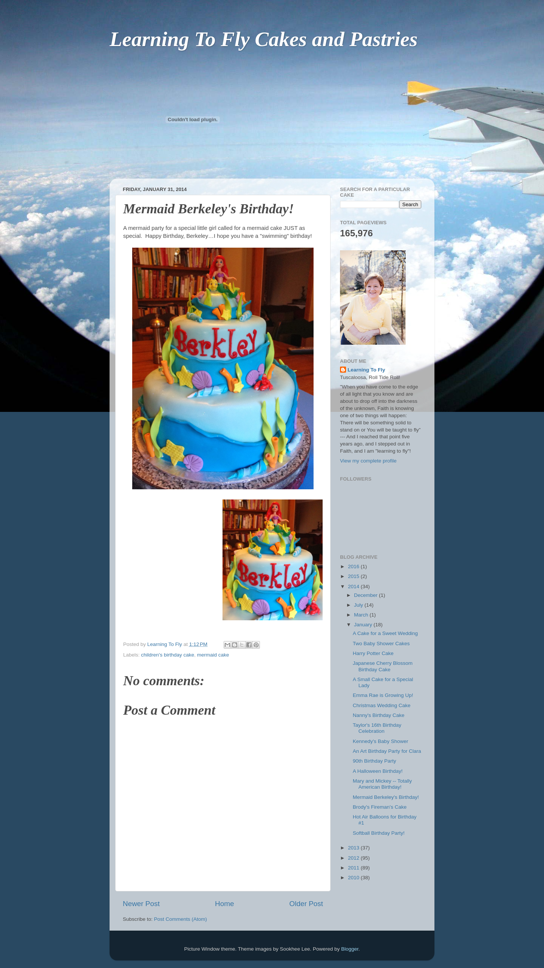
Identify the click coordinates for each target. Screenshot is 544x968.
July (359, 605)
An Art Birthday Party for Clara (387, 751)
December (366, 595)
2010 (354, 877)
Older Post (306, 904)
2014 (354, 586)
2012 (354, 858)
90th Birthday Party (374, 761)
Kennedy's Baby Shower (380, 741)
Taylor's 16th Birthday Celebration (377, 728)
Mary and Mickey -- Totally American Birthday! (382, 784)
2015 (354, 576)
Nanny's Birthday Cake (379, 715)
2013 (354, 848)
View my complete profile (368, 461)
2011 (354, 868)
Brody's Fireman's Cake (379, 807)
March (361, 615)
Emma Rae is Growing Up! (383, 695)
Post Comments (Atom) (180, 919)
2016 (354, 566)
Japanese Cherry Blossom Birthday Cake (383, 666)
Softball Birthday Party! (379, 833)
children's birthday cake (167, 655)
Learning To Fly (366, 370)
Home (224, 904)
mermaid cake (213, 655)
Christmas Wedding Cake (382, 705)
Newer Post (141, 904)
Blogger (350, 949)
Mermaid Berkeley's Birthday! (386, 797)
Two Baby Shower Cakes (381, 643)
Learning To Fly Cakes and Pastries (263, 39)
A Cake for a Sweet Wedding (385, 633)
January (364, 624)
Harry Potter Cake (373, 653)
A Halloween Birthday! (378, 771)
